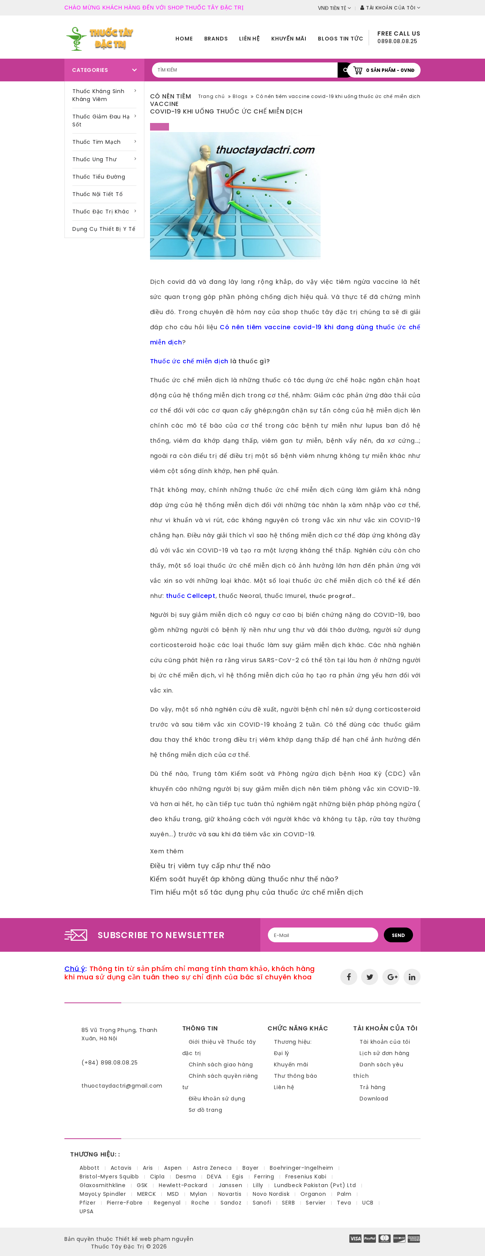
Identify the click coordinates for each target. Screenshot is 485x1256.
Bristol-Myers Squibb (109, 1176)
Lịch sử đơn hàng (385, 1053)
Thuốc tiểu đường (98, 177)
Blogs (240, 96)
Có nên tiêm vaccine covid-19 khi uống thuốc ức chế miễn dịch (338, 96)
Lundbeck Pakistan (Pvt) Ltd (315, 1185)
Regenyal (167, 1202)
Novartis (230, 1194)
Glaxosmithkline (103, 1185)
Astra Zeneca (212, 1168)
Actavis (121, 1168)
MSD (173, 1194)
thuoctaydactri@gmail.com (122, 1085)
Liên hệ (249, 38)
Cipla (157, 1176)
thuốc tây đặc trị (328, 312)
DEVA (214, 1176)
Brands (216, 38)
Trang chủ (211, 96)
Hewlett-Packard (183, 1185)
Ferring (264, 1176)
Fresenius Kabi (306, 1176)
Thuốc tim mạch (96, 142)
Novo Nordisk (271, 1194)
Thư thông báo (295, 1076)
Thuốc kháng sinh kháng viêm (98, 95)
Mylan (198, 1194)
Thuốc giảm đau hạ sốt (101, 120)
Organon (313, 1194)
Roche (200, 1202)
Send (398, 935)
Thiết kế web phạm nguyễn (154, 1239)
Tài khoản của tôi (385, 1042)
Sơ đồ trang (205, 1110)
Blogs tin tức (340, 38)
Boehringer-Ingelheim (301, 1168)
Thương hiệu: (293, 1042)
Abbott (90, 1168)
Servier (316, 1202)
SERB (288, 1202)
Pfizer (88, 1202)
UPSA (87, 1211)
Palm (344, 1194)
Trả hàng (372, 1087)
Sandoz (231, 1202)
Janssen (230, 1185)
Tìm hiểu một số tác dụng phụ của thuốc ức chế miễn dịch (256, 892)
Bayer (250, 1168)
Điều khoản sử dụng (217, 1098)
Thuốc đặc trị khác (100, 211)
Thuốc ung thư (94, 159)
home (183, 38)
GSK (142, 1185)
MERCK (146, 1194)
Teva (344, 1202)
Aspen (173, 1168)
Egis (237, 1176)
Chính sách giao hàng (221, 1064)
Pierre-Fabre (125, 1202)
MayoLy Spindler (103, 1194)
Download (374, 1098)
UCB (368, 1202)
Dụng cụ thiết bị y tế (104, 229)
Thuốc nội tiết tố (97, 194)
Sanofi (262, 1202)
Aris (148, 1168)
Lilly (258, 1185)
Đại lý (281, 1053)
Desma (186, 1176)
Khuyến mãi (289, 38)
